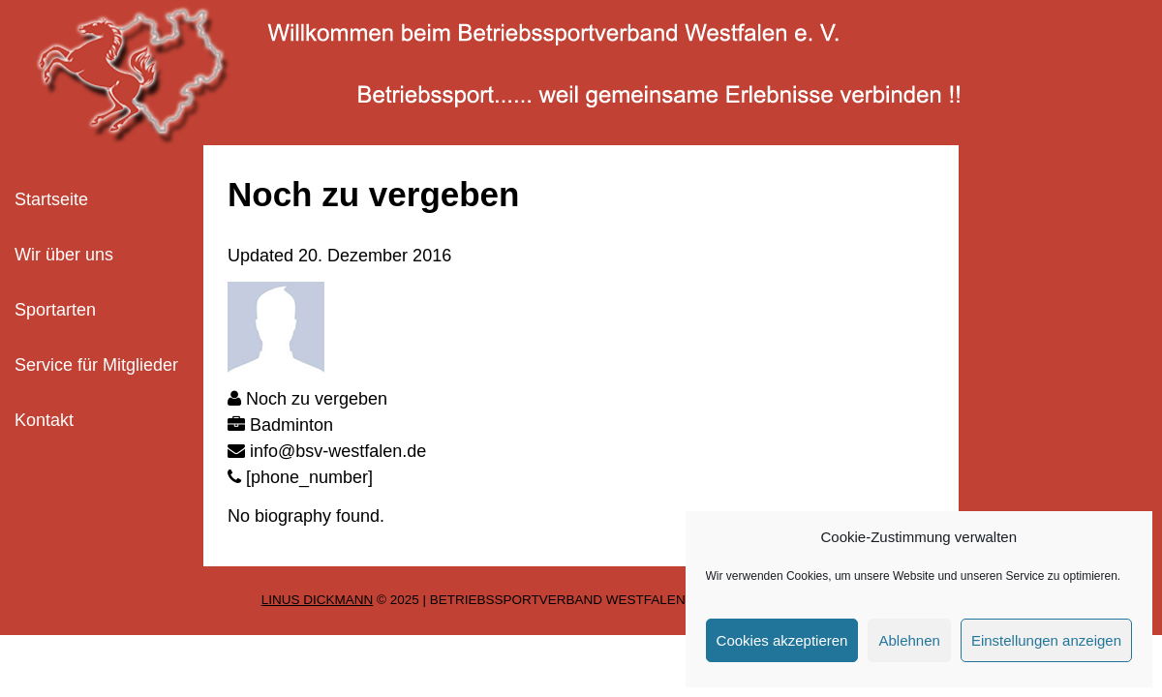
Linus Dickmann (317, 599)
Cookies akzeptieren (782, 640)
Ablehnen (908, 640)
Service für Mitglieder (96, 365)
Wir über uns (64, 254)
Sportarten (55, 309)
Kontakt (44, 420)
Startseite (51, 199)
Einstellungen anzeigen (1046, 640)
